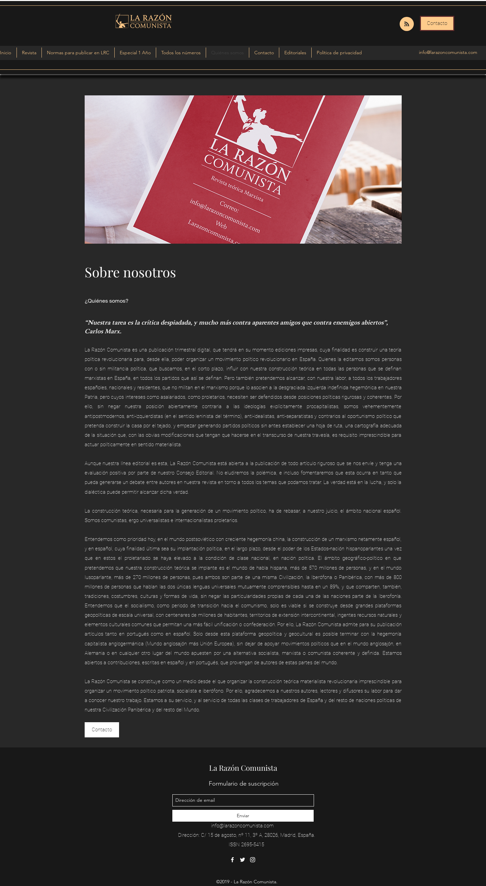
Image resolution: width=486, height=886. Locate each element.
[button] (135, 53)
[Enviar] (243, 816)
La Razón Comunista (243, 768)
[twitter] (242, 859)
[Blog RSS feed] (407, 24)
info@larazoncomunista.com (448, 52)
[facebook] (232, 859)
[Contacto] (437, 23)
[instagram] (252, 859)
